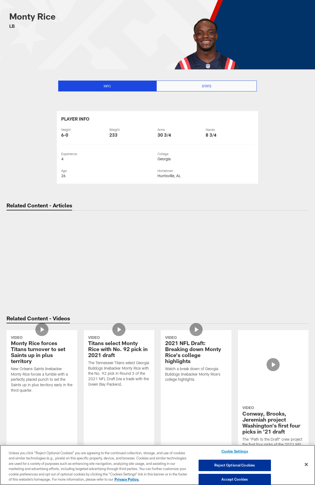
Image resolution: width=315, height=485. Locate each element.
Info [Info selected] (107, 86)
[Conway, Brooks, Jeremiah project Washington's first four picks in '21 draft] (273, 362)
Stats (206, 86)
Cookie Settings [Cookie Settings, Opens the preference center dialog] (234, 451)
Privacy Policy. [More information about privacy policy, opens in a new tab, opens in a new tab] (127, 479)
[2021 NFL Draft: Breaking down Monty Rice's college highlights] (196, 359)
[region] (157, 465)
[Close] (306, 465)
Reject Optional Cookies (234, 465)
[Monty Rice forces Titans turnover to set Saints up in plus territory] (42, 365)
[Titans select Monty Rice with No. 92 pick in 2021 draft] (119, 362)
